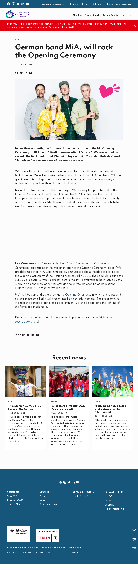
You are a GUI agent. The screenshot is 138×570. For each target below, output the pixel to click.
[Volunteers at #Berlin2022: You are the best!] (69, 387)
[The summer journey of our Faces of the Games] (25, 387)
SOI (63, 553)
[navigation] (77, 18)
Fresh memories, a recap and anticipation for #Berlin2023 (110, 414)
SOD (56, 553)
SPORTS (45, 498)
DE (123, 18)
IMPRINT (46, 553)
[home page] (18, 16)
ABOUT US (13, 498)
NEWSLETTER (114, 498)
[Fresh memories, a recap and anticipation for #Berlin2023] (112, 387)
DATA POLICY (14, 553)
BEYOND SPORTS (83, 498)
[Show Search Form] (131, 18)
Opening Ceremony (77, 300)
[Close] (135, 31)
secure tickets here (26, 327)
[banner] (69, 17)
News (18, 45)
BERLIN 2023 (74, 553)
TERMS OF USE (32, 553)
